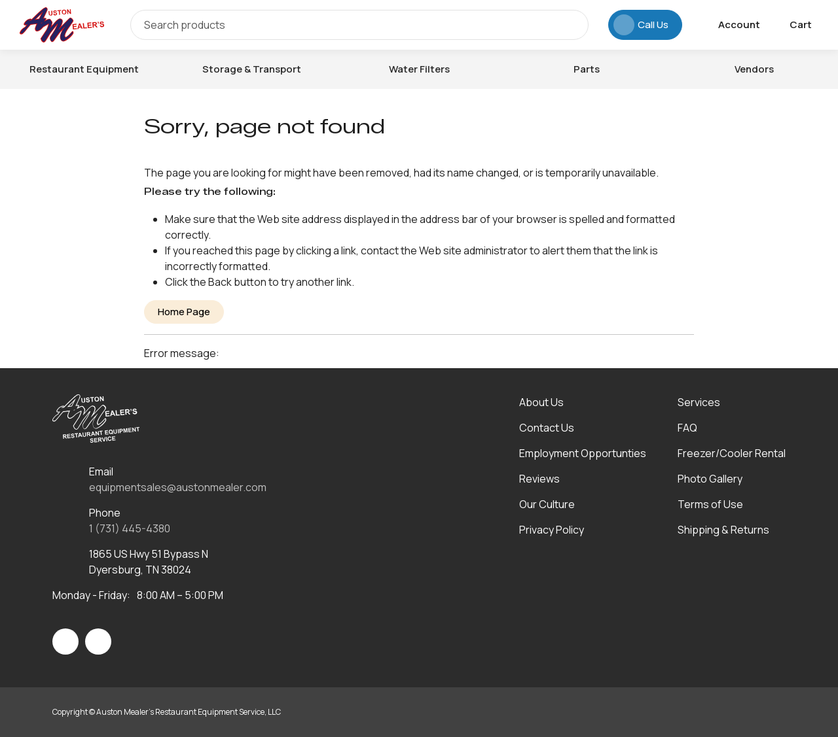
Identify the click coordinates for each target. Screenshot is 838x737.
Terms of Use (710, 504)
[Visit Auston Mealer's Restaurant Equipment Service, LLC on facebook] (65, 641)
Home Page (184, 311)
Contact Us (546, 427)
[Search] (359, 25)
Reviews (539, 478)
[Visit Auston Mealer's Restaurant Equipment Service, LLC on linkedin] (98, 641)
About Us (541, 402)
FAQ (687, 427)
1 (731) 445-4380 (129, 528)
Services (699, 402)
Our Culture (547, 504)
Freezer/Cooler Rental (732, 453)
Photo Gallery (710, 478)
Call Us (640, 24)
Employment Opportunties (582, 453)
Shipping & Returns (723, 530)
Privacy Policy (551, 530)
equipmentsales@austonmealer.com (177, 487)
